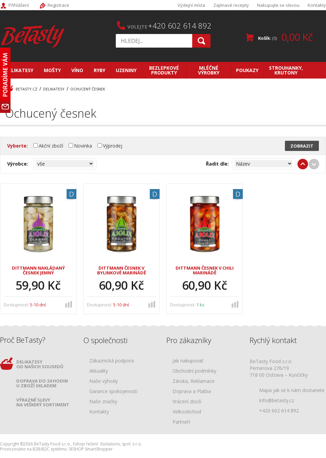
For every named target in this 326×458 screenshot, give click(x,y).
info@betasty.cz (276, 400)
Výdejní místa (191, 5)
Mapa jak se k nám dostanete (292, 390)
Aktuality (98, 371)
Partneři (181, 422)
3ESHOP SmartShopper (91, 449)
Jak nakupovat (188, 361)
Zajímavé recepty (231, 5)
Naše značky (103, 402)
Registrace (58, 5)
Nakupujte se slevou (278, 5)
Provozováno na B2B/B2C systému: (34, 449)
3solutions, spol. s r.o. (121, 444)
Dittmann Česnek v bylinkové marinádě (121, 271)
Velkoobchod (187, 412)
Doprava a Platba (192, 391)
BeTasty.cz (26, 88)
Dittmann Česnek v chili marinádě (205, 271)
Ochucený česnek (87, 88)
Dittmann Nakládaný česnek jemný (38, 271)
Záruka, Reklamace (194, 381)
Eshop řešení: (86, 444)
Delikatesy (54, 88)
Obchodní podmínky (194, 371)
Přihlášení (18, 5)
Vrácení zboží (187, 402)
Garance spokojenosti (113, 391)
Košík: (285, 37)
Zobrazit (301, 146)
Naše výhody (103, 381)
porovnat (69, 304)
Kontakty (317, 5)
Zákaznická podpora (111, 361)
